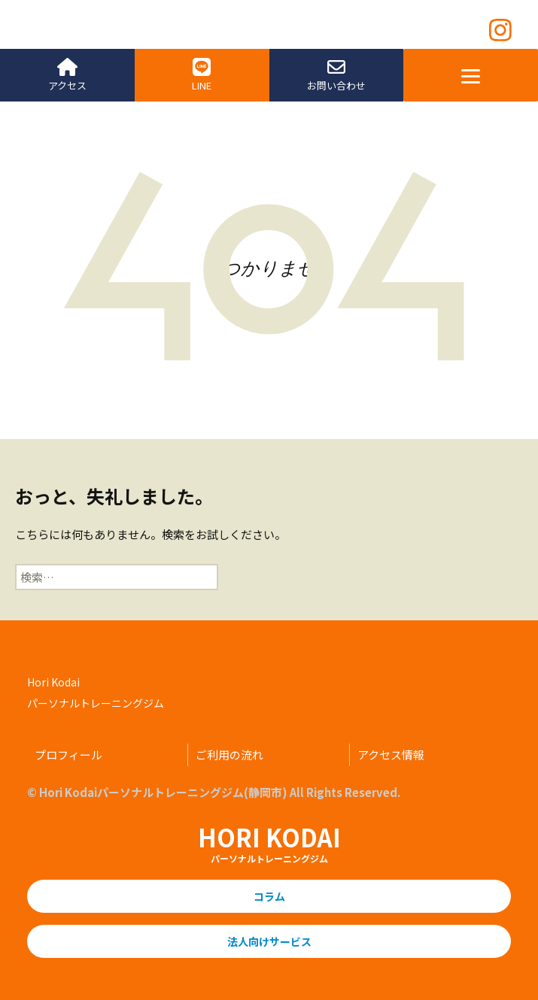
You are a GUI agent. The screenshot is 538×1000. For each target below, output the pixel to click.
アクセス (67, 75)
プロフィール (68, 754)
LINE (201, 75)
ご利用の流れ (229, 754)
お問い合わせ (336, 75)
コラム (269, 896)
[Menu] (470, 75)
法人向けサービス (269, 941)
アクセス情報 (390, 754)
